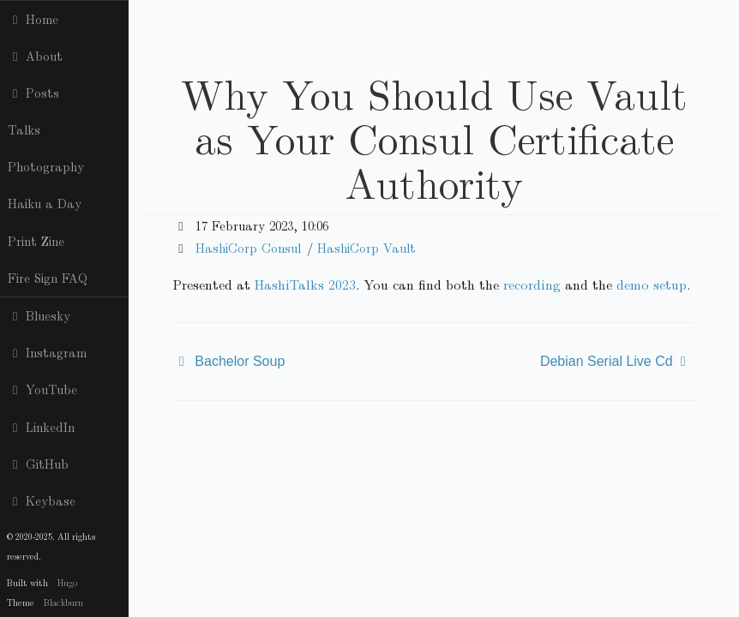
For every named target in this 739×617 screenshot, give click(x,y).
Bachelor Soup (240, 361)
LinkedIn (41, 426)
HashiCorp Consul (248, 247)
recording (532, 284)
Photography (46, 166)
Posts (33, 92)
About (35, 55)
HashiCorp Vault (366, 247)
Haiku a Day (44, 203)
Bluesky (39, 315)
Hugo (67, 582)
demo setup (651, 284)
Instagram (47, 352)
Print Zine (36, 240)
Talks (24, 129)
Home (33, 18)
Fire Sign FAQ (47, 277)
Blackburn (63, 602)
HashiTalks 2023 (305, 284)
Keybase (41, 500)
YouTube (42, 389)
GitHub (38, 463)
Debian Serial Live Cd (606, 361)
